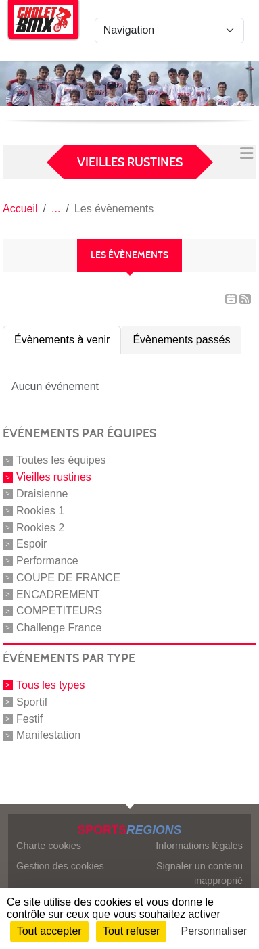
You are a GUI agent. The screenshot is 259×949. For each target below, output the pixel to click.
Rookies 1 (40, 510)
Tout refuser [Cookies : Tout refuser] (131, 931)
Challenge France (58, 627)
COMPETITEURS (59, 610)
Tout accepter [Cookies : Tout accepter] (49, 931)
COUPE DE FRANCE (68, 577)
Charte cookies (48, 845)
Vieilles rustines (53, 477)
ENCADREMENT (58, 594)
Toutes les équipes (61, 460)
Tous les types (50, 685)
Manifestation (48, 735)
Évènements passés (181, 339)
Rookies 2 (40, 527)
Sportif (31, 702)
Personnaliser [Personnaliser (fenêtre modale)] (214, 931)
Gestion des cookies (60, 865)
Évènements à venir (62, 339)
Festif (29, 718)
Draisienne (42, 494)
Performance (47, 560)
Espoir (31, 544)
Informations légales (199, 845)
